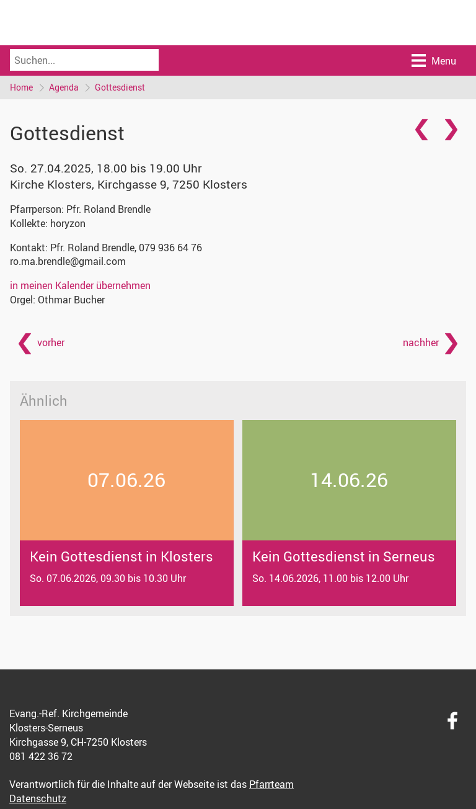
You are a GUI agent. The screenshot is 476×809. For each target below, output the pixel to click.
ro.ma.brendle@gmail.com (68, 261)
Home (21, 87)
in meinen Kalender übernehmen (80, 285)
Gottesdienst (120, 87)
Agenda (64, 87)
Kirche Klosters (128, 184)
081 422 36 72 (41, 756)
